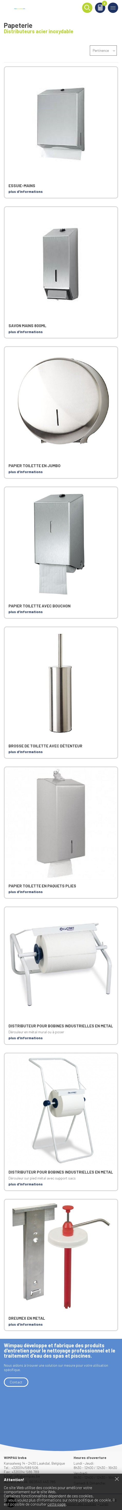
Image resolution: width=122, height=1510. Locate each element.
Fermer (117, 1479)
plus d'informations (25, 191)
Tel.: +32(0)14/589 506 (21, 1467)
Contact (16, 1382)
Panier (103, 4)
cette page (56, 1503)
